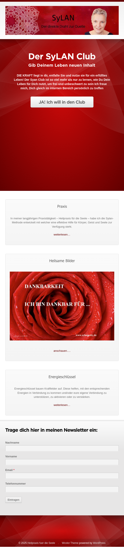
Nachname (12, 442)
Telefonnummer (15, 483)
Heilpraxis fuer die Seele (41, 543)
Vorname (11, 456)
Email (9, 470)
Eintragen (13, 499)
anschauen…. (61, 350)
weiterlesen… (62, 234)
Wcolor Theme (70, 543)
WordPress (99, 543)
